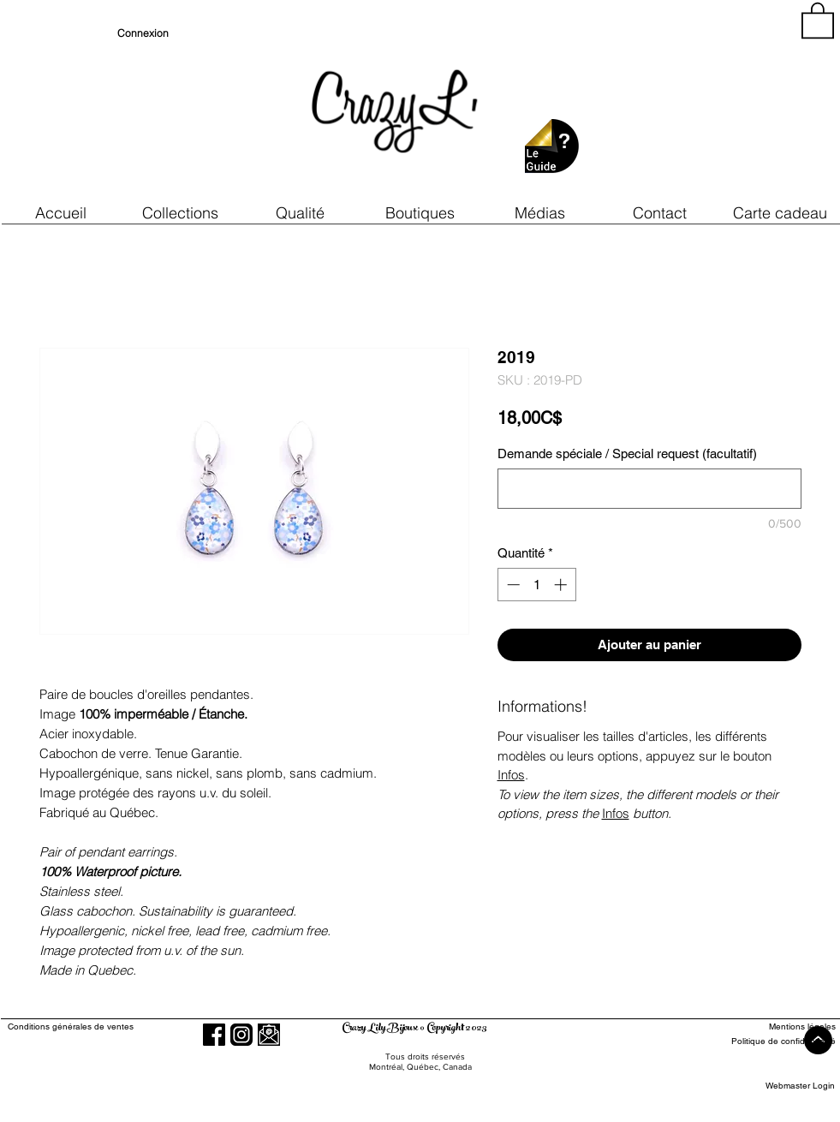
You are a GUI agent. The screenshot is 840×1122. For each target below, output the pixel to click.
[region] (681, 103)
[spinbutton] (536, 584)
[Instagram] (241, 1035)
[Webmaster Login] (800, 1085)
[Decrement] (511, 584)
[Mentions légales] (773, 1026)
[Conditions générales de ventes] (119, 1026)
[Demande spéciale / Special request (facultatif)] (649, 488)
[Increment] (562, 584)
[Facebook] (214, 1035)
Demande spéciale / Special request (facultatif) (627, 453)
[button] (300, 213)
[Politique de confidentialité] (773, 1041)
